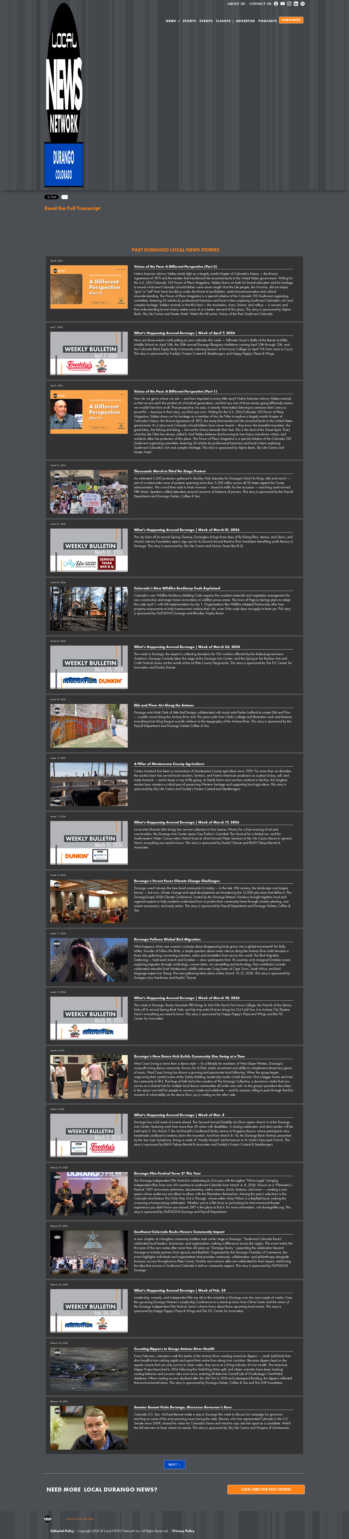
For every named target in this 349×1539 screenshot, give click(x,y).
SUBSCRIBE (291, 20)
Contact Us (260, 4)
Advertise (245, 21)
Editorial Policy (62, 1531)
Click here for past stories (266, 1489)
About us (236, 4)
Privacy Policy (183, 1531)
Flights (223, 21)
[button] (173, 22)
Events (206, 21)
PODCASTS (267, 21)
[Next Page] (174, 1464)
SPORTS (189, 21)
